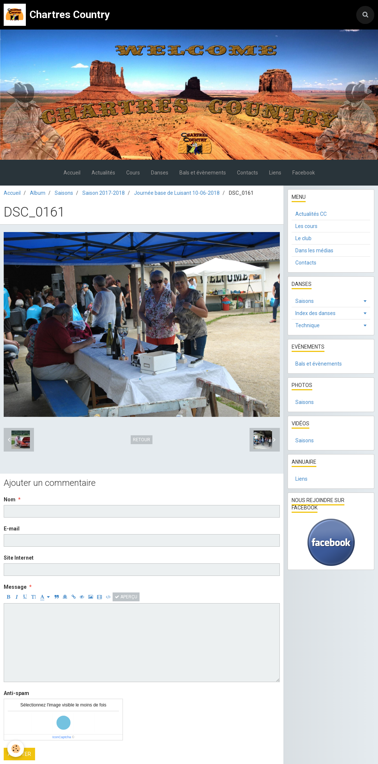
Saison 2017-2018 (103, 193)
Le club (303, 238)
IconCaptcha (61, 737)
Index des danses (315, 313)
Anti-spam (16, 693)
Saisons (64, 193)
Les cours (306, 226)
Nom (10, 499)
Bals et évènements (202, 173)
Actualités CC (311, 214)
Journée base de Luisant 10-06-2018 (177, 193)
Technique (307, 325)
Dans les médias (314, 250)
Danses (159, 173)
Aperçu (126, 596)
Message (15, 587)
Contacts (247, 173)
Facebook (303, 173)
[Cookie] (15, 748)
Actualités (103, 173)
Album (37, 193)
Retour (141, 439)
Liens (275, 173)
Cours (133, 173)
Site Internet (19, 558)
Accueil (71, 173)
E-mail (12, 529)
